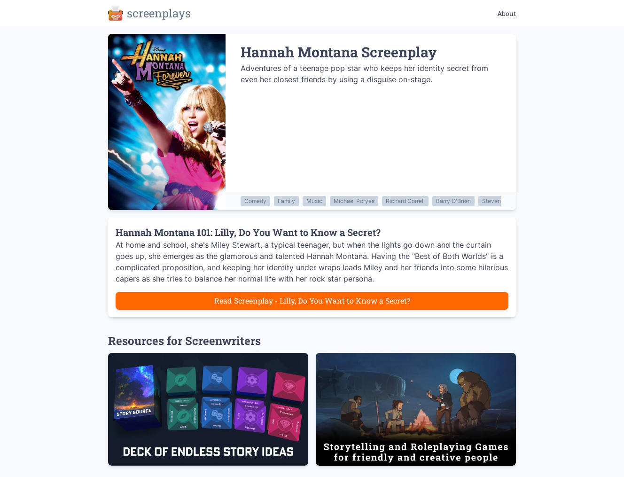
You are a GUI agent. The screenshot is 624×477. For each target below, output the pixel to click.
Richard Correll (405, 200)
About (506, 13)
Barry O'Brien (453, 200)
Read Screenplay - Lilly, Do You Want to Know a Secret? (312, 300)
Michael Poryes (354, 200)
